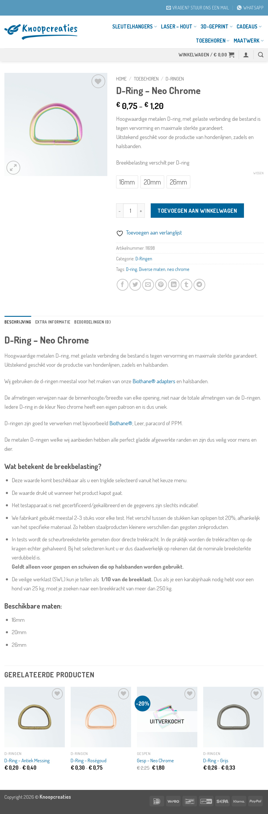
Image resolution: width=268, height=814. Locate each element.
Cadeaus (249, 26)
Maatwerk (249, 40)
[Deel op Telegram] (199, 285)
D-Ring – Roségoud (88, 761)
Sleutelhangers (134, 26)
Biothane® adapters (154, 382)
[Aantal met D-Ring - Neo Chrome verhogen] (141, 210)
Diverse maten (152, 269)
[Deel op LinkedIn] (174, 285)
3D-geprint (217, 26)
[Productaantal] (130, 210)
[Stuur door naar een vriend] (148, 285)
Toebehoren (213, 40)
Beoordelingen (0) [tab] (102, 322)
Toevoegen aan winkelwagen (197, 210)
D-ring (131, 269)
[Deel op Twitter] (135, 285)
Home (121, 79)
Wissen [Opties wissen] (258, 173)
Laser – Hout (178, 26)
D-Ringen (175, 79)
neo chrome (178, 269)
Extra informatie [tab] (58, 322)
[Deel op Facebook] (122, 285)
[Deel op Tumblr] (186, 285)
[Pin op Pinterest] (161, 285)
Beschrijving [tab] (19, 322)
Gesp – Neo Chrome (155, 761)
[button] (207, 54)
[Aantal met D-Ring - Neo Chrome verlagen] (119, 210)
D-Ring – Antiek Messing (27, 761)
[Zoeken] (261, 54)
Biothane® (120, 424)
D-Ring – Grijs (215, 761)
